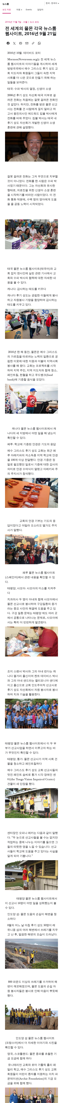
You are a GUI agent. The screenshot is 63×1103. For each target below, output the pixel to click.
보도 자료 (6, 9)
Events (29, 9)
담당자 (40, 9)
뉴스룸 (5, 4)
